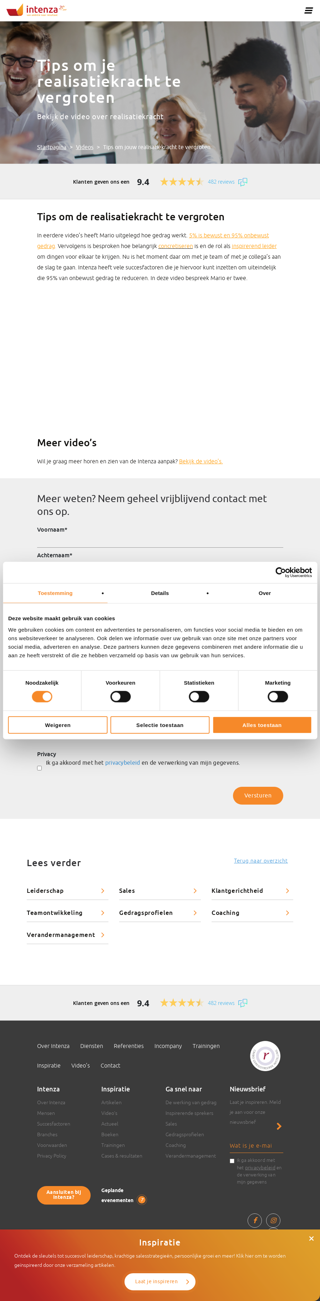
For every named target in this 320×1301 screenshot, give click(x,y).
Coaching (225, 912)
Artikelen (111, 1102)
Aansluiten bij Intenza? (63, 1195)
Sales (127, 890)
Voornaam (52, 529)
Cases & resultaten (121, 1155)
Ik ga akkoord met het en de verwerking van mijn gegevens (259, 1171)
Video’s (80, 1065)
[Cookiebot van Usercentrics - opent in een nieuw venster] (280, 572)
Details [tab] (160, 593)
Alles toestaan (262, 725)
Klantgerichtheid (237, 890)
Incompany (168, 1046)
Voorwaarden (52, 1145)
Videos (84, 147)
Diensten (91, 1046)
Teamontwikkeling (55, 912)
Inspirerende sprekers (189, 1113)
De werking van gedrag (191, 1102)
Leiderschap (45, 890)
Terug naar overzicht (261, 861)
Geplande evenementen (123, 1195)
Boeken (109, 1134)
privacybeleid (122, 763)
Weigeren (58, 725)
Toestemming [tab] (55, 593)
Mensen (46, 1113)
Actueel (109, 1123)
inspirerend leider (254, 246)
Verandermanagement (61, 934)
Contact (110, 1065)
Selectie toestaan (160, 725)
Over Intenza (53, 1046)
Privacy (46, 754)
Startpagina (51, 147)
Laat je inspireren (156, 1282)
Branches (47, 1134)
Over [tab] (265, 593)
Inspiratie (49, 1065)
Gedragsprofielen (146, 912)
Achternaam (54, 555)
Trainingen (206, 1046)
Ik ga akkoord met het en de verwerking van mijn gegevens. (143, 763)
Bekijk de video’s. (201, 461)
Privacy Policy (51, 1155)
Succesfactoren (53, 1123)
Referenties (129, 1046)
